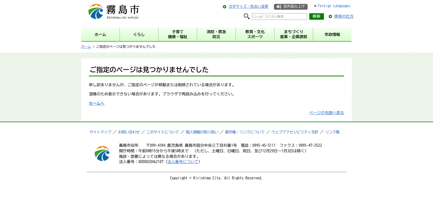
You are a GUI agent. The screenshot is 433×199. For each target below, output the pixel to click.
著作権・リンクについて (245, 132)
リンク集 (332, 132)
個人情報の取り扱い (202, 132)
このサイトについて (162, 132)
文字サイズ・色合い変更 (248, 6)
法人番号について (182, 162)
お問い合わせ (128, 132)
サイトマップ (100, 132)
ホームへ (96, 103)
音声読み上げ (294, 6)
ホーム (86, 46)
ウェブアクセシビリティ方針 (294, 132)
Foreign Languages (334, 6)
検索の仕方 (344, 16)
